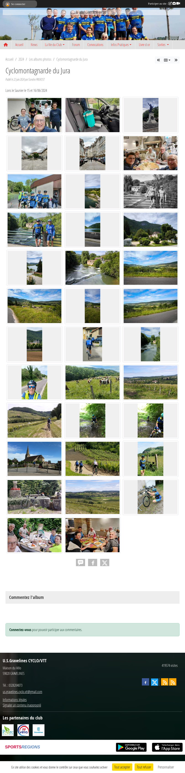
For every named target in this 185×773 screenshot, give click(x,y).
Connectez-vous (20, 629)
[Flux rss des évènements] (172, 682)
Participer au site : (164, 3)
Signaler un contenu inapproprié (22, 705)
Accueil (19, 44)
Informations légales (15, 699)
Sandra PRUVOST (36, 79)
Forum (76, 44)
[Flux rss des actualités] (164, 682)
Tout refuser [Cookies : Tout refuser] (144, 767)
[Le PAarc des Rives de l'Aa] (8, 729)
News (34, 44)
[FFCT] (23, 729)
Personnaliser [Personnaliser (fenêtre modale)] (166, 767)
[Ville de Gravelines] (38, 729)
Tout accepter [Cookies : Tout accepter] (122, 767)
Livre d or (144, 44)
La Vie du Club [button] (53, 44)
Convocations (95, 44)
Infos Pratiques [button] (120, 44)
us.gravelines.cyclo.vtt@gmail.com (22, 691)
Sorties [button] (161, 44)
